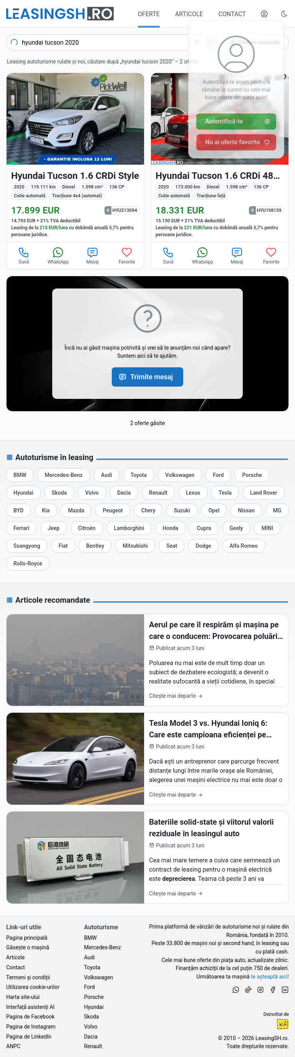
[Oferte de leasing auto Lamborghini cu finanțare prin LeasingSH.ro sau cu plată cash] (129, 528)
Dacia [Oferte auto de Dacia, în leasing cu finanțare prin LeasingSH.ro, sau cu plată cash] (91, 1037)
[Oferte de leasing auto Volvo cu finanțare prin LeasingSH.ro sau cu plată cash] (92, 493)
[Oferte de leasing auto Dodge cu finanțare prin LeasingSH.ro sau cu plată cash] (203, 546)
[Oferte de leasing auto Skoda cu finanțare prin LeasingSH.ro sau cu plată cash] (59, 493)
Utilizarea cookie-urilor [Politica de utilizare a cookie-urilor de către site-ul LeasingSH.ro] (33, 987)
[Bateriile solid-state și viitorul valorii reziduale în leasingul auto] (147, 857)
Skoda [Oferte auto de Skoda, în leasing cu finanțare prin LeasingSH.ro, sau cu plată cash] (91, 1017)
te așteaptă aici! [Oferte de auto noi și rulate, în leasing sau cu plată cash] (270, 977)
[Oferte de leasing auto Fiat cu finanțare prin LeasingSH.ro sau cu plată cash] (63, 546)
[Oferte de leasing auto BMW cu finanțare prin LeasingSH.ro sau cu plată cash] (19, 475)
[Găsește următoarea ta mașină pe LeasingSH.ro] (60, 13)
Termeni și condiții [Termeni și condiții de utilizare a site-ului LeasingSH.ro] (28, 977)
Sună (24, 255)
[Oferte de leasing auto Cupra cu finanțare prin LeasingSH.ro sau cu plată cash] (203, 528)
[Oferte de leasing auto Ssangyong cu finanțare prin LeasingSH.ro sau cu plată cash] (27, 546)
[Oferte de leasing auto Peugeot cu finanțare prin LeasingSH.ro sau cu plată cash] (112, 510)
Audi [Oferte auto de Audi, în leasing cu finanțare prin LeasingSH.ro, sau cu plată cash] (89, 957)
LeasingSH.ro (271, 1038)
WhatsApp (58, 255)
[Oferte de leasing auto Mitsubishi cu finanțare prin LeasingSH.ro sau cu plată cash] (135, 546)
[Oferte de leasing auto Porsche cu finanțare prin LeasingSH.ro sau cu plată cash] (252, 475)
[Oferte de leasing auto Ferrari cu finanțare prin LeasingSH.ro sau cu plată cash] (21, 528)
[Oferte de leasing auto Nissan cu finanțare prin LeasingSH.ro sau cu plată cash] (246, 510)
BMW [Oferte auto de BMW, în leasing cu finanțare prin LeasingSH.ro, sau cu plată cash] (90, 938)
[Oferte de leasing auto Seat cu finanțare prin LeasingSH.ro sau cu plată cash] (171, 546)
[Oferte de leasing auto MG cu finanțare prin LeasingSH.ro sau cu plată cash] (277, 510)
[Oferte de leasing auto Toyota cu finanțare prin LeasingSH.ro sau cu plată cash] (138, 475)
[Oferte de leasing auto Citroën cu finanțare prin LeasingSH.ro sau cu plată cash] (87, 528)
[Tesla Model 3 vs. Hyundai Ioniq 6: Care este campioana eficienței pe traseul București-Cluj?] (147, 758)
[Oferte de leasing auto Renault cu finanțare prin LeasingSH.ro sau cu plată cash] (158, 493)
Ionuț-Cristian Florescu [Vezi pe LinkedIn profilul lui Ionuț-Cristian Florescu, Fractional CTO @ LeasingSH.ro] (283, 1024)
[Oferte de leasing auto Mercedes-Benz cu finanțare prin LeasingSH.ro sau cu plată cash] (63, 475)
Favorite (127, 255)
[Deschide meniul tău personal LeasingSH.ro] (264, 14)
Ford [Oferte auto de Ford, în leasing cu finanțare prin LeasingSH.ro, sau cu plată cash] (89, 987)
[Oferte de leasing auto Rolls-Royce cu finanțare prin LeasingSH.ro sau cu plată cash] (28, 563)
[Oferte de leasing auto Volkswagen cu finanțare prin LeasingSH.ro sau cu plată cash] (180, 475)
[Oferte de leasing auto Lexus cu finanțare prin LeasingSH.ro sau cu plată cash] (193, 493)
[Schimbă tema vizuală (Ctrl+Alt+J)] (284, 14)
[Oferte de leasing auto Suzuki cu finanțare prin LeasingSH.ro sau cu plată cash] (181, 510)
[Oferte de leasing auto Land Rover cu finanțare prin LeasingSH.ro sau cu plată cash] (263, 493)
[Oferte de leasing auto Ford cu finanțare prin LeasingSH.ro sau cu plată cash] (218, 475)
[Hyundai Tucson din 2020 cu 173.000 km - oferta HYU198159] (219, 157)
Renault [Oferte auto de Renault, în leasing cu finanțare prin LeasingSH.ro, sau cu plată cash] (93, 1046)
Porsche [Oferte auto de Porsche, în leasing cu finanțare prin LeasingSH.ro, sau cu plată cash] (94, 997)
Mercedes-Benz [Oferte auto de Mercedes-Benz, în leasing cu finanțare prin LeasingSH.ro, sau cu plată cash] (102, 947)
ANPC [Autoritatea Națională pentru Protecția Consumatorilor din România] (13, 1046)
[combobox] (112, 42)
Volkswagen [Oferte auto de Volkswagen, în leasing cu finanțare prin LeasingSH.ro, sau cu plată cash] (98, 977)
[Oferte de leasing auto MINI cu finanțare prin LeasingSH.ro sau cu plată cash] (267, 528)
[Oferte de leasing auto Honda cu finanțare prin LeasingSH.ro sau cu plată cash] (170, 528)
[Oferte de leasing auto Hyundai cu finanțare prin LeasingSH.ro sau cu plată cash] (23, 493)
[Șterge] (197, 42)
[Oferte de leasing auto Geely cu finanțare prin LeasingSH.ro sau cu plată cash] (236, 528)
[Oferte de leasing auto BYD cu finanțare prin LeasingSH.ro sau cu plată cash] (18, 510)
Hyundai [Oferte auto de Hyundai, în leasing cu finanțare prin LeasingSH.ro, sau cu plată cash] (94, 1007)
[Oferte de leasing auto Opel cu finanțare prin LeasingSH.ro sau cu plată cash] (214, 510)
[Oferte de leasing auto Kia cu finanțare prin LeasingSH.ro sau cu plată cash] (46, 510)
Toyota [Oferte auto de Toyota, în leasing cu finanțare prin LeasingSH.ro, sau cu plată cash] (92, 967)
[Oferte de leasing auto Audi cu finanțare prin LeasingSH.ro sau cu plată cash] (106, 475)
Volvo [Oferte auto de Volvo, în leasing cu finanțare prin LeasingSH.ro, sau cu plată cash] (91, 1027)
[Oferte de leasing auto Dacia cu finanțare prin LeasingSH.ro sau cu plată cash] (124, 493)
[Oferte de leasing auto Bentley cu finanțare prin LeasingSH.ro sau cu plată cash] (95, 546)
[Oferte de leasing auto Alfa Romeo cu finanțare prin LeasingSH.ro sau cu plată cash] (243, 546)
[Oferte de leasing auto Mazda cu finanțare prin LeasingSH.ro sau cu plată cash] (76, 510)
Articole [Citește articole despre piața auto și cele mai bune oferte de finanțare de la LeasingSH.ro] (15, 957)
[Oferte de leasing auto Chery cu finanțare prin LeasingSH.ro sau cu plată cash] (148, 510)
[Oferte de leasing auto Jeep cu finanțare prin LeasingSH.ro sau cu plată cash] (53, 528)
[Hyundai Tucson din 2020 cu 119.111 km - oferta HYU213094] (75, 157)
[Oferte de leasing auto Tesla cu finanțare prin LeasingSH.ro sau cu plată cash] (225, 493)
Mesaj (92, 255)
